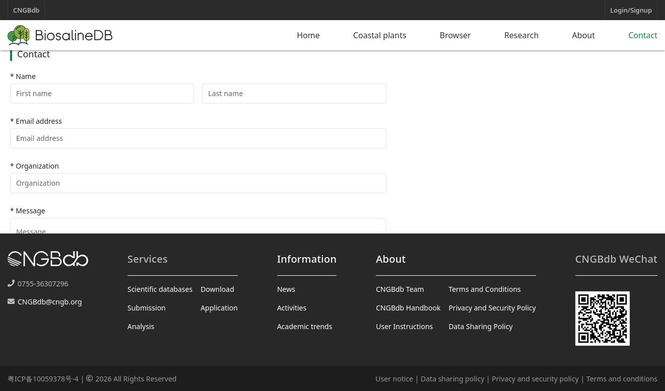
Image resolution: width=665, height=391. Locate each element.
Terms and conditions (621, 378)
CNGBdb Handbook (408, 307)
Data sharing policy (452, 378)
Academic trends (304, 326)
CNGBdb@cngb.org (50, 301)
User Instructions (404, 326)
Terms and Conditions (484, 289)
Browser (455, 35)
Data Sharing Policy (480, 326)
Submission (146, 307)
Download (217, 289)
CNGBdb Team (400, 289)
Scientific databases (159, 289)
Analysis (140, 326)
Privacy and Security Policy (492, 307)
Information (307, 259)
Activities (291, 307)
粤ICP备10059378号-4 (43, 378)
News (286, 289)
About (583, 35)
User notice (394, 378)
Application (219, 307)
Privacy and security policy (535, 378)
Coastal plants (380, 35)
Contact (642, 35)
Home (308, 35)
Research (521, 35)
